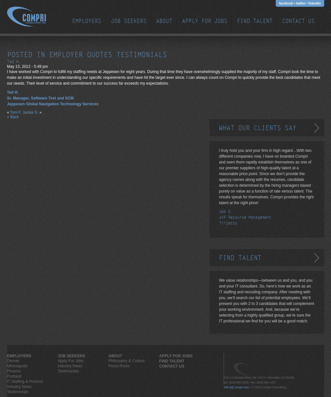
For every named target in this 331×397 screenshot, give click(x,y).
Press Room (119, 366)
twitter (301, 3)
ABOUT (164, 21)
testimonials (141, 55)
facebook (286, 3)
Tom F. (15, 112)
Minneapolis (17, 366)
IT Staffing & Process (25, 381)
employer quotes (80, 55)
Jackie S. (30, 112)
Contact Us (298, 21)
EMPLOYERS (86, 21)
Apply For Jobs (204, 21)
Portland (14, 376)
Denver (13, 361)
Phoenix (14, 371)
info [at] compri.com (237, 387)
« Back (13, 117)
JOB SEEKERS (128, 21)
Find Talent (254, 21)
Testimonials (17, 392)
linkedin (315, 3)
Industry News (19, 386)
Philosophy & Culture (127, 361)
